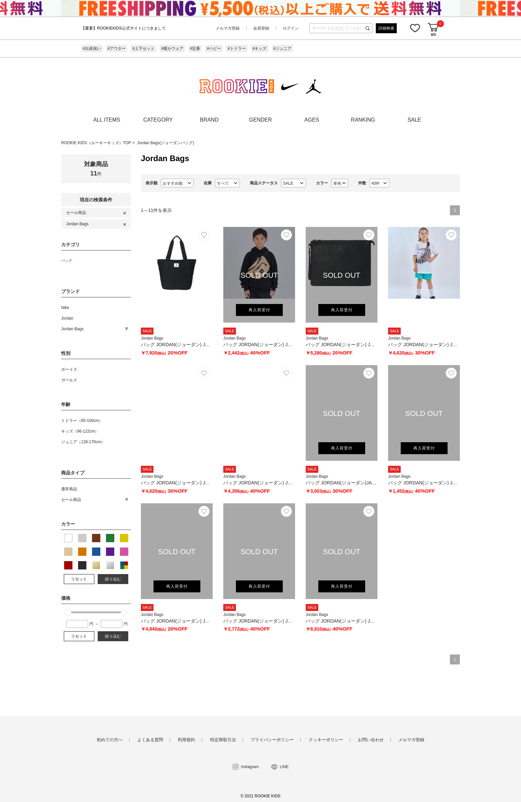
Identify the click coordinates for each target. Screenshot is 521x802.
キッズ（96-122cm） (80, 431)
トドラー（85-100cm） (82, 420)
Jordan (67, 318)
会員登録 (261, 28)
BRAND (209, 120)
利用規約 (186, 740)
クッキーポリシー (326, 740)
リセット (79, 579)
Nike (65, 307)
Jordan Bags (77, 224)
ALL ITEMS (106, 120)
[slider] (68, 612)
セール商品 (76, 212)
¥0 (433, 34)
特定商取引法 (223, 740)
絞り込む (113, 579)
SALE (414, 120)
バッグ (66, 260)
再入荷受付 (259, 310)
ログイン (291, 28)
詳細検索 (386, 28)
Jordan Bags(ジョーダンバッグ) (165, 143)
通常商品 (69, 489)
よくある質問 (150, 740)
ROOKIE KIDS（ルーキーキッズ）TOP (96, 143)
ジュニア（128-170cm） (83, 442)
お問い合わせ (371, 740)
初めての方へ (110, 740)
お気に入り (415, 28)
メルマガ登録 (228, 28)
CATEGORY (157, 120)
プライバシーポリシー (272, 740)
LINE (284, 766)
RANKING (363, 120)
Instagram (250, 766)
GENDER (260, 120)
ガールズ (69, 380)
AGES (311, 120)
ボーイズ (69, 369)
